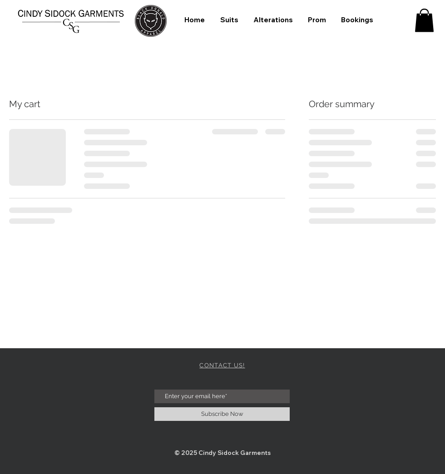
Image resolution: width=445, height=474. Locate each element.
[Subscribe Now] (222, 414)
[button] (424, 20)
